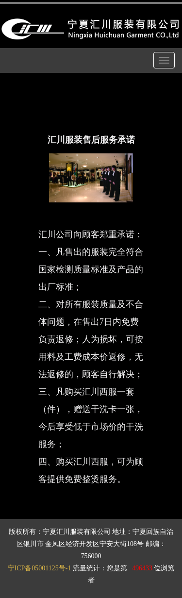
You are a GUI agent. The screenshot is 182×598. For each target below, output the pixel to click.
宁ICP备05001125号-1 (39, 568)
